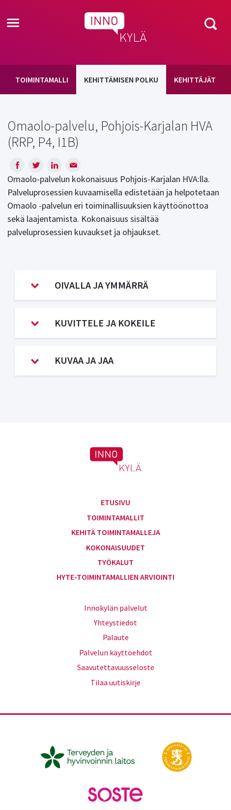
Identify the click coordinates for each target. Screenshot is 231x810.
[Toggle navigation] (13, 23)
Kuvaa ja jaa (72, 360)
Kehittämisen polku (121, 79)
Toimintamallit (115, 517)
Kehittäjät (195, 79)
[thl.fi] (92, 756)
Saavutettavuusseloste (115, 667)
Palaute (116, 637)
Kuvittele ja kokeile (93, 323)
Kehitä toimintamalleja (115, 532)
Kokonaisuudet (115, 547)
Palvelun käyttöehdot (115, 652)
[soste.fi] (115, 793)
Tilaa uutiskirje (115, 682)
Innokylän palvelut (115, 608)
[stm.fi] (177, 756)
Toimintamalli (41, 79)
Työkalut (115, 562)
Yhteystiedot (115, 622)
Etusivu (115, 502)
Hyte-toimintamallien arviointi (115, 577)
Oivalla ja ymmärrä (89, 285)
